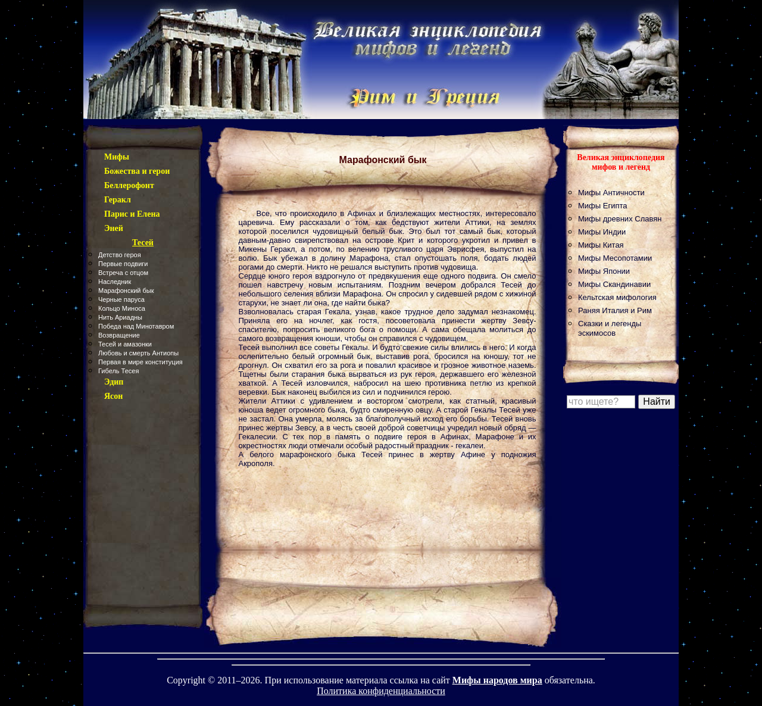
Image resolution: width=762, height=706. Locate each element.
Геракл (117, 199)
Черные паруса (121, 299)
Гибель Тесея (118, 370)
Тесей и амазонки (125, 344)
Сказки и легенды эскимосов (609, 328)
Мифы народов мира (497, 680)
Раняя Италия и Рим (615, 310)
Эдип (113, 381)
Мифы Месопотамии (615, 258)
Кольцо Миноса (121, 308)
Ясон (113, 396)
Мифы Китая (601, 244)
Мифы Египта (602, 205)
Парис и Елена (132, 214)
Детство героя (119, 254)
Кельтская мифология (617, 297)
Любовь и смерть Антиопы (138, 353)
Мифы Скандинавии (614, 284)
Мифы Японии (604, 271)
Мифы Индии (602, 231)
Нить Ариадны (120, 317)
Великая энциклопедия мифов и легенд (620, 162)
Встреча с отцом (123, 272)
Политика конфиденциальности (381, 691)
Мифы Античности (611, 192)
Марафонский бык (126, 290)
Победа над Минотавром (136, 326)
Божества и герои (137, 171)
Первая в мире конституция (140, 362)
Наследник (114, 281)
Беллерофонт (129, 185)
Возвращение (119, 335)
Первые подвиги (123, 263)
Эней (113, 228)
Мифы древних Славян (619, 218)
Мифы (116, 156)
